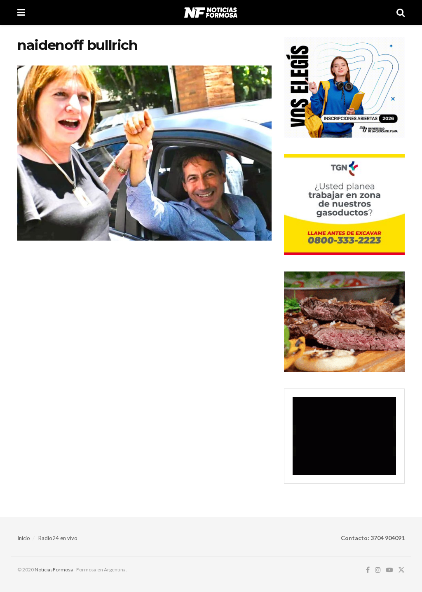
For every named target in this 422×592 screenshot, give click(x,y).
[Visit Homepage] (211, 12)
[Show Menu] (21, 12)
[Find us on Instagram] (378, 570)
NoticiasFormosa (54, 569)
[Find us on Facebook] (368, 570)
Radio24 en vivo (57, 538)
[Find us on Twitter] (401, 570)
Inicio (23, 538)
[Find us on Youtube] (389, 570)
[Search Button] (400, 12)
